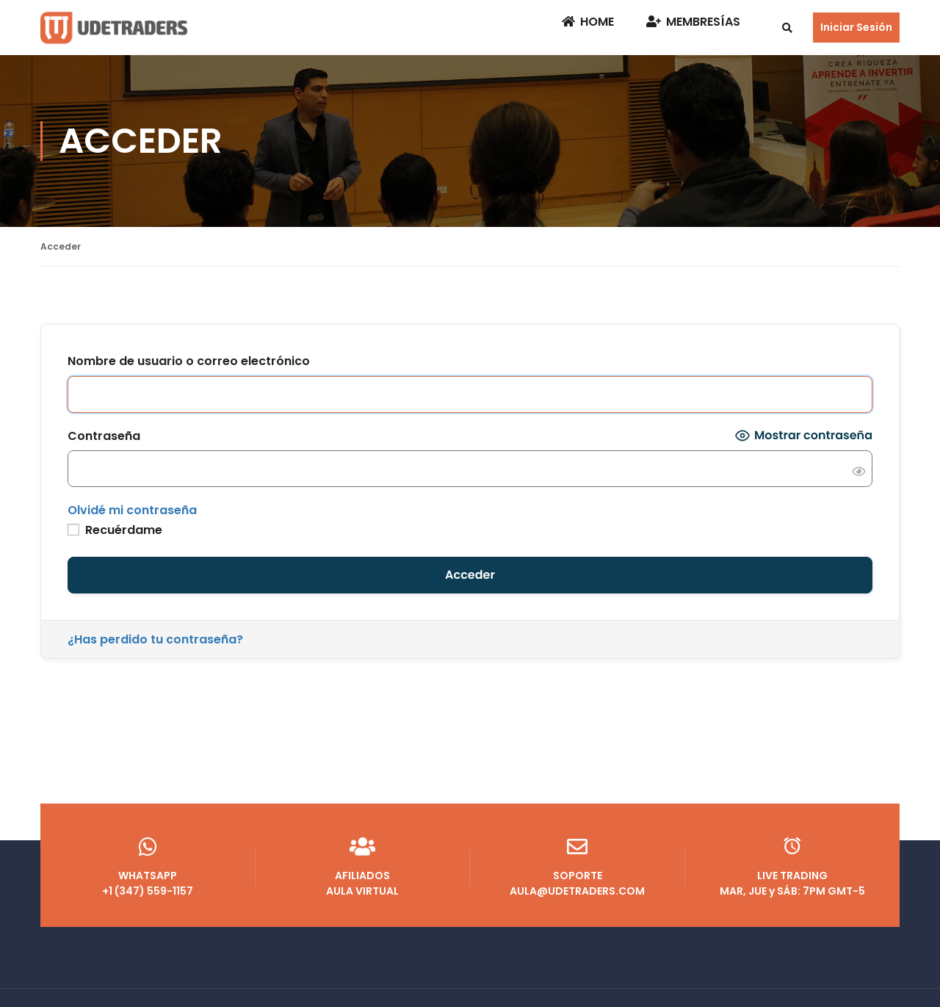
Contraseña (104, 435)
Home (588, 21)
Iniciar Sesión (856, 27)
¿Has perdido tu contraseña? (155, 639)
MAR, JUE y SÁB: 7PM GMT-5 (792, 883)
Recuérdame (115, 529)
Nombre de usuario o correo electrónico (189, 361)
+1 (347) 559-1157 (148, 883)
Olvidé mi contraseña (132, 510)
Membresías (693, 21)
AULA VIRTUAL (363, 883)
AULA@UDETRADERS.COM (577, 883)
